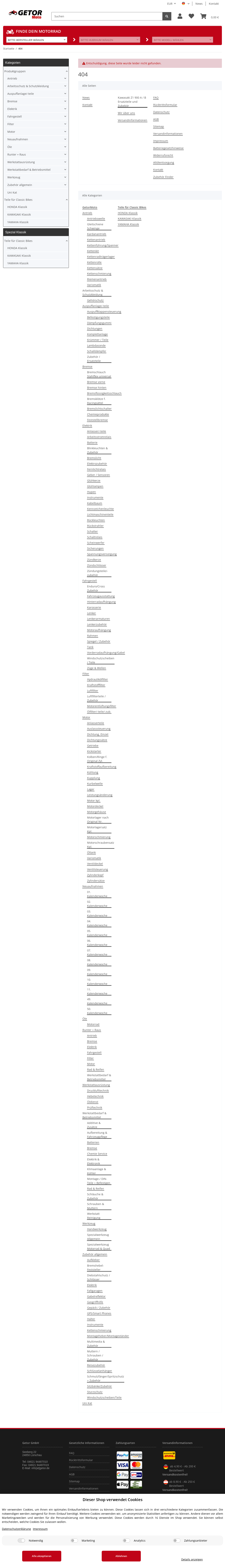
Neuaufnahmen (92, 886)
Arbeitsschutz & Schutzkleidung (92, 292)
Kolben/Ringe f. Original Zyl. (97, 759)
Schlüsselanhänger (99, 1371)
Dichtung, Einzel (97, 734)
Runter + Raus (91, 1030)
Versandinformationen (132, 120)
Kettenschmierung (99, 273)
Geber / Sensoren (98, 475)
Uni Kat (87, 1403)
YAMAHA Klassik (128, 224)
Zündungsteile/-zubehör (97, 573)
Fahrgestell (89, 581)
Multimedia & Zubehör (96, 1343)
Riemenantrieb (97, 279)
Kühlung (92, 772)
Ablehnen (121, 1556)
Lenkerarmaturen (98, 619)
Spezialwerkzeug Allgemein (98, 1237)
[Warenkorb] (209, 16)
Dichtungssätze (97, 740)
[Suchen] (107, 16)
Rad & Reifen (95, 1069)
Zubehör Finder (163, 177)
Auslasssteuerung (98, 728)
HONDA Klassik (127, 213)
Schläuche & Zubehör (95, 1196)
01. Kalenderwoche (97, 894)
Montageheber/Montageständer (108, 1336)
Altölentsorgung (163, 162)
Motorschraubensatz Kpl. (100, 845)
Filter (85, 673)
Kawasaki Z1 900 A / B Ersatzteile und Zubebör (132, 102)
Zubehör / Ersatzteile (94, 359)
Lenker (91, 613)
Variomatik (94, 285)
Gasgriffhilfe (95, 1302)
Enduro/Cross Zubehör (96, 588)
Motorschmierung (98, 837)
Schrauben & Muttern (95, 1206)
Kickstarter (94, 751)
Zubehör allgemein (94, 1254)
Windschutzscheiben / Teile (100, 660)
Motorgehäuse (96, 812)
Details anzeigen (192, 1559)
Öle (84, 1018)
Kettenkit (93, 251)
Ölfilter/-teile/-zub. (99, 711)
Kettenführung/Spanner (102, 245)
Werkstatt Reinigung (93, 1216)
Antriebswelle (96, 218)
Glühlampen (95, 486)
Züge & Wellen (96, 668)
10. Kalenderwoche (97, 982)
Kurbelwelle (95, 783)
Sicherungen (95, 548)
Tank (90, 647)
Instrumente (95, 497)
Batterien (93, 1142)
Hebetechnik (95, 1096)
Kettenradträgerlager (101, 256)
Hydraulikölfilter (97, 679)
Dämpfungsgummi (99, 323)
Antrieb (87, 213)
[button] (180, 16)
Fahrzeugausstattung (101, 596)
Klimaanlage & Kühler (96, 1171)
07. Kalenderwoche (97, 952)
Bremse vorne (96, 382)
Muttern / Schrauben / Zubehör (95, 1355)
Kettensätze (94, 268)
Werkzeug (88, 1223)
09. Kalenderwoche (97, 972)
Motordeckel (95, 806)
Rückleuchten (96, 520)
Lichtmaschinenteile (100, 514)
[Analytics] (126, 1540)
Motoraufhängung (99, 630)
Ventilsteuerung (97, 869)
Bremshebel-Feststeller (95, 1267)
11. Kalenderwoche (97, 991)
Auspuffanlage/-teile (95, 306)
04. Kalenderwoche (97, 923)
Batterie (92, 442)
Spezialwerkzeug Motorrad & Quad (98, 1246)
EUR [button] (169, 3)
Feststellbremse (97, 420)
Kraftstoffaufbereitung (101, 766)
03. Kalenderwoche (97, 913)
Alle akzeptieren (41, 1556)
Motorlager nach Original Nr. (98, 819)
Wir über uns (126, 113)
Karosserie (94, 607)
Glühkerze (93, 480)
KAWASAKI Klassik (129, 218)
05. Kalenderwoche (97, 933)
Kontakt (214, 3)
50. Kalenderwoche (97, 1011)
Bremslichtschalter (99, 408)
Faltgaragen (94, 1291)
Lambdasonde (96, 345)
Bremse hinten (96, 387)
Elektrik (87, 425)
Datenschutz (161, 112)
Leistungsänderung (99, 795)
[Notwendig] (21, 1540)
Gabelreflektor (96, 1296)
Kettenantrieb (96, 239)
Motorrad (93, 1024)
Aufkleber (93, 1260)
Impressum (160, 141)
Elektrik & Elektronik (93, 1161)
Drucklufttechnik (98, 1090)
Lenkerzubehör (97, 624)
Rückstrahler (95, 526)
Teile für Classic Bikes (18, 200)
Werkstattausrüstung (96, 1085)
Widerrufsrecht (163, 155)
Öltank (91, 852)
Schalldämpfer (96, 351)
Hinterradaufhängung (101, 602)
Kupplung (93, 778)
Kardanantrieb (96, 234)
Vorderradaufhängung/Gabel (106, 652)
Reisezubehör (96, 1365)
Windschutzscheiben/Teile (104, 1397)
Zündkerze (94, 559)
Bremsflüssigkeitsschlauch (104, 393)
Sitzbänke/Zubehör (99, 1386)
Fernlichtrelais (96, 469)
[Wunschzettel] (191, 16)
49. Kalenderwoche (97, 1001)
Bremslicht (94, 458)
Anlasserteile (95, 723)
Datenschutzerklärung (16, 1529)
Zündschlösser (96, 565)
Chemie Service (97, 1154)
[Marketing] (74, 1540)
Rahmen (92, 635)
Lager (90, 789)
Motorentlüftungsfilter (101, 706)
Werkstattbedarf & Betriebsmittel (99, 1077)
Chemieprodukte (98, 414)
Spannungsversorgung (102, 554)
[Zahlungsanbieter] (176, 1540)
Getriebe (92, 745)
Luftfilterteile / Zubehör (96, 698)
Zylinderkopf (95, 875)
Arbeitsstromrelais (99, 437)
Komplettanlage (97, 334)
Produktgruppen (15, 71)
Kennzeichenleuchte (100, 509)
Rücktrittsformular (165, 105)
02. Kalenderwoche (97, 904)
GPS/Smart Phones (99, 1313)
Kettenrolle (94, 262)
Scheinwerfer (95, 543)
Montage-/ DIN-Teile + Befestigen (98, 1181)
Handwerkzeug (97, 1229)
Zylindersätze (96, 880)
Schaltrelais (94, 537)
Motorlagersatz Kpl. (97, 829)
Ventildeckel (95, 864)
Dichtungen (94, 328)
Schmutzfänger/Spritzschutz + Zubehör (105, 1378)
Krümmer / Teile (97, 340)
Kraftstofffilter (96, 685)
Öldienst (92, 1102)
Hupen (91, 492)
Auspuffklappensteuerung (104, 311)
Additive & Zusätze (94, 1125)
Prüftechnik (94, 1107)
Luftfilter (92, 690)
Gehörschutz (95, 300)
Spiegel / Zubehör (98, 641)
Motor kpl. (93, 800)
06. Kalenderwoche (97, 943)
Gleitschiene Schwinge (95, 226)
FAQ (155, 97)
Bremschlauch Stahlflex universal (99, 374)
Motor (86, 717)
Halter (91, 1319)
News (199, 3)
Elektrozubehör (97, 463)
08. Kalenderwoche (97, 962)
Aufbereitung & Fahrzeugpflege (97, 1135)
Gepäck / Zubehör (98, 1307)
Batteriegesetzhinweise (168, 148)
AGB (156, 119)
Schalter (92, 531)
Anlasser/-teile (96, 431)
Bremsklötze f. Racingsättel (96, 401)
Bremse (87, 366)
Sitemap (158, 126)
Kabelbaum (94, 503)
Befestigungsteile (98, 317)
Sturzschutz (94, 1392)
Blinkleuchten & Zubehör (97, 450)
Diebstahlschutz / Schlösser (98, 1277)
